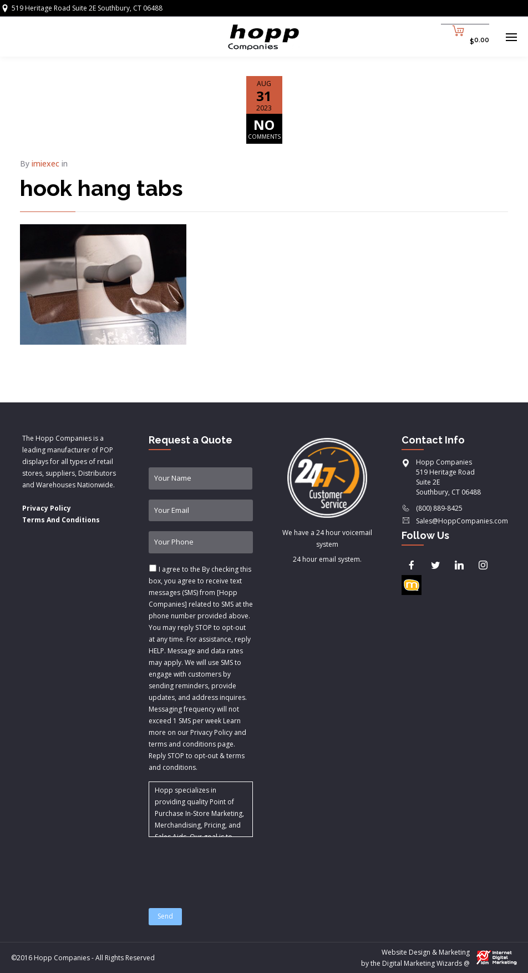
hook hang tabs (101, 188)
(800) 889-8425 (439, 508)
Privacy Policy (46, 508)
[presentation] (233, 866)
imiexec (45, 163)
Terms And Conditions (61, 520)
